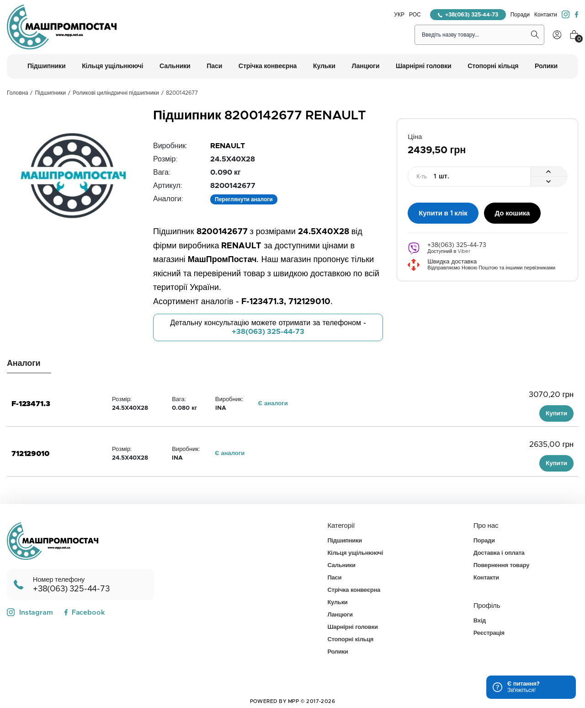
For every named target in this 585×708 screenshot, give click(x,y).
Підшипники (50, 93)
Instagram (30, 612)
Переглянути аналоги (244, 199)
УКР (399, 14)
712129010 (30, 453)
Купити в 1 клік (443, 212)
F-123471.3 (30, 404)
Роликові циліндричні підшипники (116, 93)
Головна (17, 93)
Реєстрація (489, 633)
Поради (520, 14)
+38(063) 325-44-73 (468, 14)
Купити (556, 413)
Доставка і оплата (499, 553)
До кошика (512, 212)
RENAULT (227, 146)
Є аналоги (273, 404)
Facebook (84, 612)
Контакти (545, 14)
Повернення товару (501, 566)
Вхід (479, 621)
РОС (415, 14)
